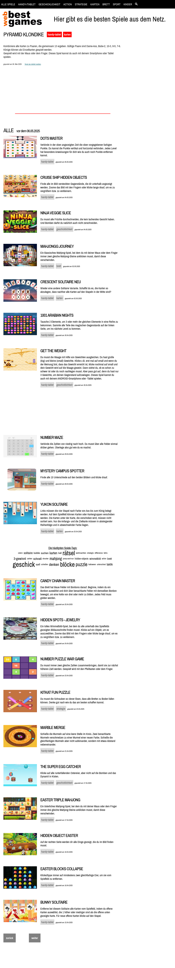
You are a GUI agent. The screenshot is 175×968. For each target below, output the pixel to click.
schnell (37, 558)
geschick (24, 564)
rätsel (69, 553)
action (104, 558)
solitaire (28, 553)
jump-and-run (68, 558)
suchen (45, 553)
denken (54, 564)
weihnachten (81, 552)
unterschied (101, 564)
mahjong (56, 558)
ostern (20, 553)
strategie (90, 553)
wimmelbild (95, 559)
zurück (9, 938)
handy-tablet (54, 34)
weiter (34, 938)
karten (67, 34)
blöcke (67, 564)
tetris (105, 553)
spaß (38, 564)
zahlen (29, 558)
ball (60, 553)
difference (99, 552)
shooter (46, 558)
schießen (44, 564)
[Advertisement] (148, 90)
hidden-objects (82, 558)
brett (109, 559)
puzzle (82, 564)
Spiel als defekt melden (33, 64)
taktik (110, 564)
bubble (37, 553)
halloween (92, 564)
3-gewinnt (20, 558)
